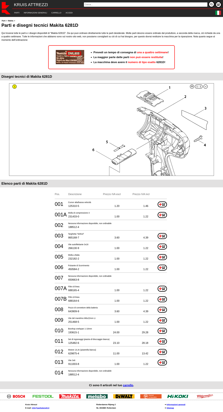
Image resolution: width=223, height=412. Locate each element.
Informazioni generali (176, 404)
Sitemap (170, 408)
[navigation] (107, 13)
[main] (111, 204)
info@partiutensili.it (40, 408)
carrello (128, 385)
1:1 (198, 86)
